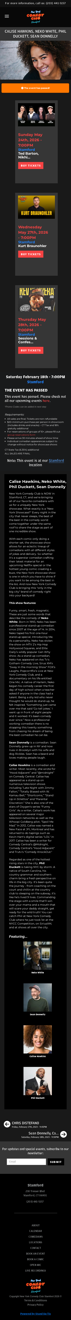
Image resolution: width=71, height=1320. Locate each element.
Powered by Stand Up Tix (35, 1313)
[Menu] (7, 16)
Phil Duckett (37, 1098)
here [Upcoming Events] (46, 401)
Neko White (37, 972)
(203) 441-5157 (56, 3)
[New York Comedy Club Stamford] (35, 16)
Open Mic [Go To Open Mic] (35, 1265)
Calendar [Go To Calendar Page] (35, 1231)
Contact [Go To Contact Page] (35, 1248)
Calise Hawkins (38, 1056)
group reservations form (21, 434)
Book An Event (35, 1253)
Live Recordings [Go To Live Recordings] (35, 1270)
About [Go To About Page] (36, 1225)
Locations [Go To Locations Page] (35, 1242)
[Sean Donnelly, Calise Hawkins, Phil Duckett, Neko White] (44, 1135)
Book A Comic (35, 1259)
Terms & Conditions (35, 1300)
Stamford (56, 460)
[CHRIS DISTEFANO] (25, 1124)
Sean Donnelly (37, 1014)
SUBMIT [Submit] (56, 1162)
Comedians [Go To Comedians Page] (36, 1236)
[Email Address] (26, 1162)
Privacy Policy (35, 1304)
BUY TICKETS (31, 165)
